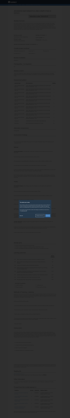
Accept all (48, 215)
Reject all (21, 215)
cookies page (24, 210)
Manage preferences (40, 215)
